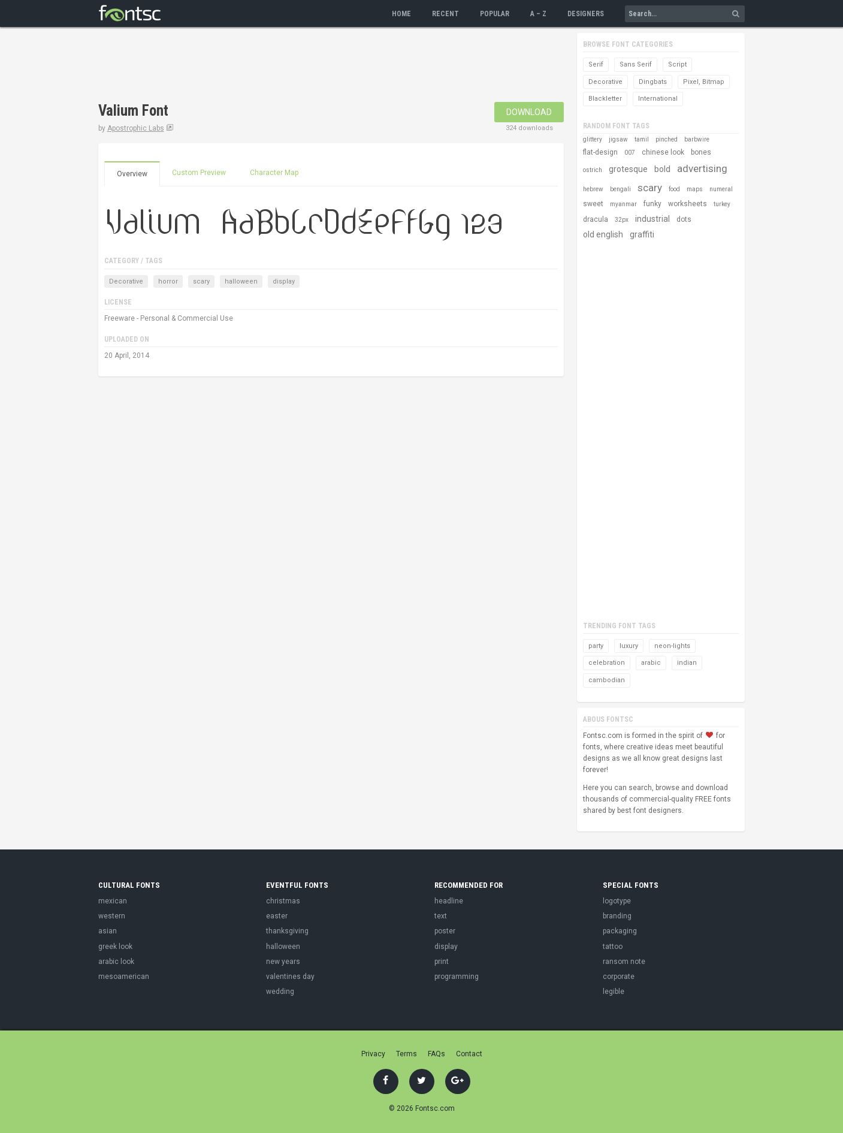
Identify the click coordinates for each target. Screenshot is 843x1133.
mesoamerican (123, 976)
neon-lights (672, 646)
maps (695, 189)
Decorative (126, 281)
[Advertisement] (316, 66)
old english (603, 234)
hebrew (593, 189)
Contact (469, 1054)
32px (622, 219)
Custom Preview (199, 172)
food (674, 189)
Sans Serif (636, 64)
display (284, 281)
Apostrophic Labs (135, 128)
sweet (593, 204)
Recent (445, 14)
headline (448, 901)
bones (701, 152)
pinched (666, 139)
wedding (280, 991)
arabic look (116, 961)
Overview (132, 174)
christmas (283, 901)
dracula (595, 219)
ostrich (592, 170)
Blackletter (605, 99)
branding (617, 916)
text (440, 916)
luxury (629, 646)
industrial (652, 219)
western (111, 916)
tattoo (613, 946)
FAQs (436, 1054)
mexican (112, 901)
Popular (494, 14)
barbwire (696, 139)
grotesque (628, 169)
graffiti (642, 234)
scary (201, 281)
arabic (651, 663)
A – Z (538, 14)
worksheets (687, 204)
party (595, 646)
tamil (641, 139)
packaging (620, 931)
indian (687, 663)
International (658, 99)
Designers (585, 14)
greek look (115, 946)
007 (629, 152)
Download (529, 112)
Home (401, 14)
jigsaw (618, 139)
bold (662, 169)
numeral (721, 189)
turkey (722, 204)
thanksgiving (287, 931)
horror (168, 281)
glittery (592, 139)
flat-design (600, 152)
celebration (606, 663)
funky (652, 204)
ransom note (624, 961)
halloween (241, 281)
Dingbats (653, 82)
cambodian (606, 680)
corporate (618, 976)
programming (456, 976)
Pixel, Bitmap (703, 82)
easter (277, 916)
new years (283, 961)
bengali (620, 189)
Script (677, 64)
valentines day (290, 976)
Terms (406, 1054)
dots (683, 219)
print (441, 961)
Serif (595, 64)
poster (444, 931)
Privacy (373, 1054)
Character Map (274, 172)
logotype (617, 901)
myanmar (623, 204)
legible (613, 991)
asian (107, 931)
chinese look (663, 152)
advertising (702, 168)
